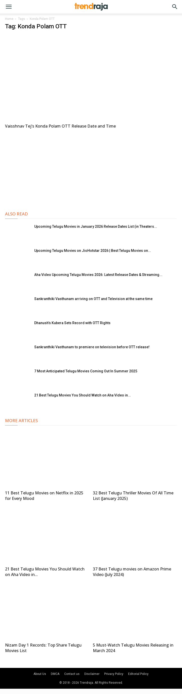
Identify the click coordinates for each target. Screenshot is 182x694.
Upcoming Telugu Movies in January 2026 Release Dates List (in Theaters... (95, 226)
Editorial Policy (138, 674)
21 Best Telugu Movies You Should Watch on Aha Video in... (82, 395)
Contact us (72, 674)
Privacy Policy (113, 674)
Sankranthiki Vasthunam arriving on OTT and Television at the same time (93, 299)
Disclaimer (91, 674)
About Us (39, 674)
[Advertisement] (91, 169)
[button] (9, 7)
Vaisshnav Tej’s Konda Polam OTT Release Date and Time (60, 126)
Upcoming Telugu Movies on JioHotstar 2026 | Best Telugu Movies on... (92, 251)
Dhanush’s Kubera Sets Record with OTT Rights (72, 323)
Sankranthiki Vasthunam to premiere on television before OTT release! (92, 347)
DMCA (55, 674)
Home (9, 19)
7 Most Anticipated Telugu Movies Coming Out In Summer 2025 (85, 371)
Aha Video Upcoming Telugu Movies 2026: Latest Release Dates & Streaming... (98, 275)
